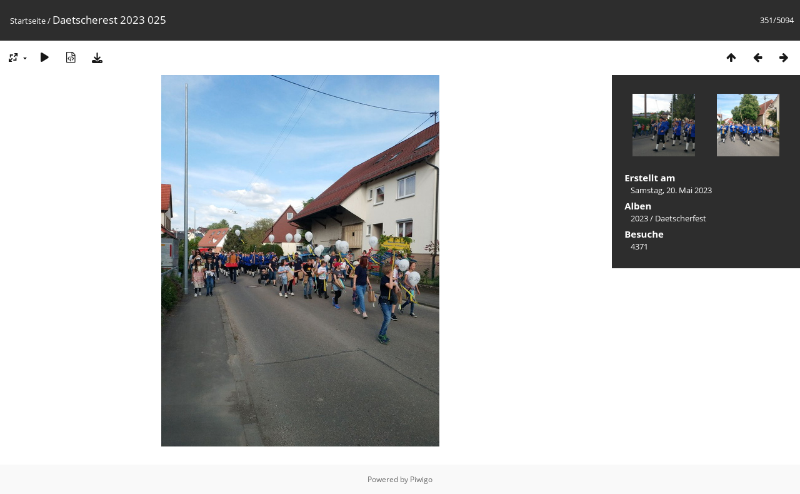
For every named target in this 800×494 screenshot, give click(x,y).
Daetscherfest (680, 218)
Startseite (28, 20)
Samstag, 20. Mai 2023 (671, 190)
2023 (639, 218)
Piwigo (421, 479)
